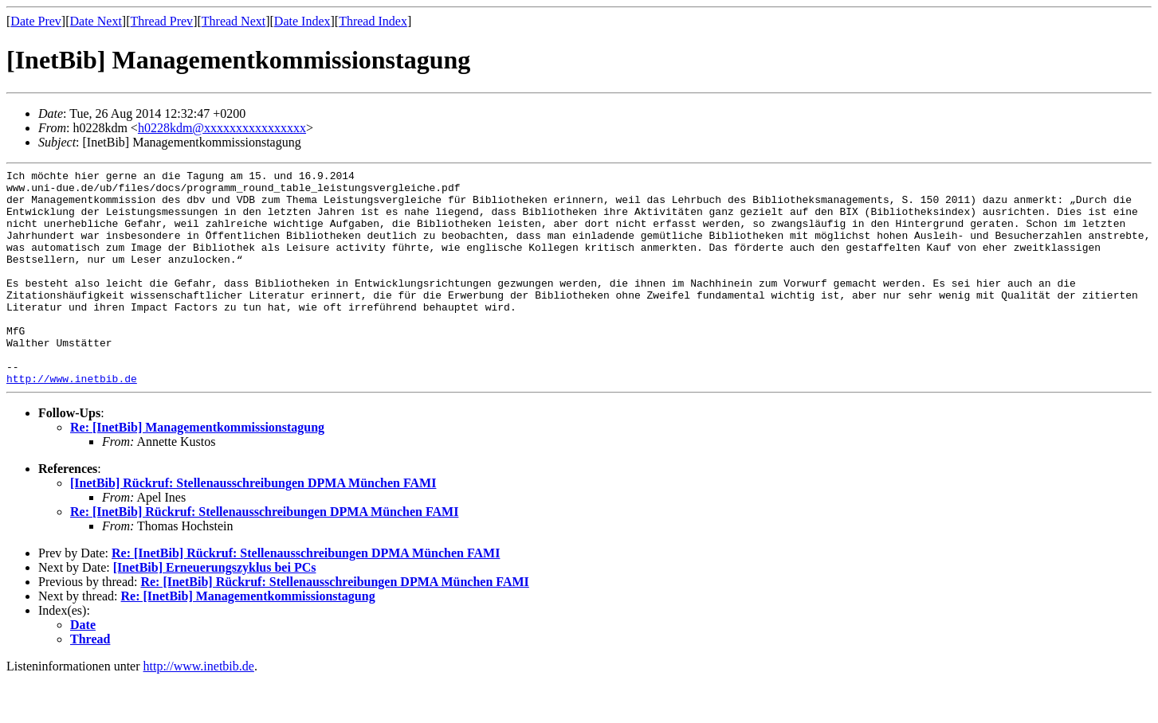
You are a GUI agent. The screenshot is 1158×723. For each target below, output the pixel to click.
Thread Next (233, 21)
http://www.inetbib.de (71, 421)
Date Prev (35, 21)
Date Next (96, 21)
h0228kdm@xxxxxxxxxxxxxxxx (222, 128)
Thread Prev (161, 21)
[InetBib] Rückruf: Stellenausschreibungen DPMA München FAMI (253, 526)
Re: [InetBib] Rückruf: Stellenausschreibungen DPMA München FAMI (264, 554)
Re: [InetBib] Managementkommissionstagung (197, 470)
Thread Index (373, 21)
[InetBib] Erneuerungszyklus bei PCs (214, 610)
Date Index (302, 21)
